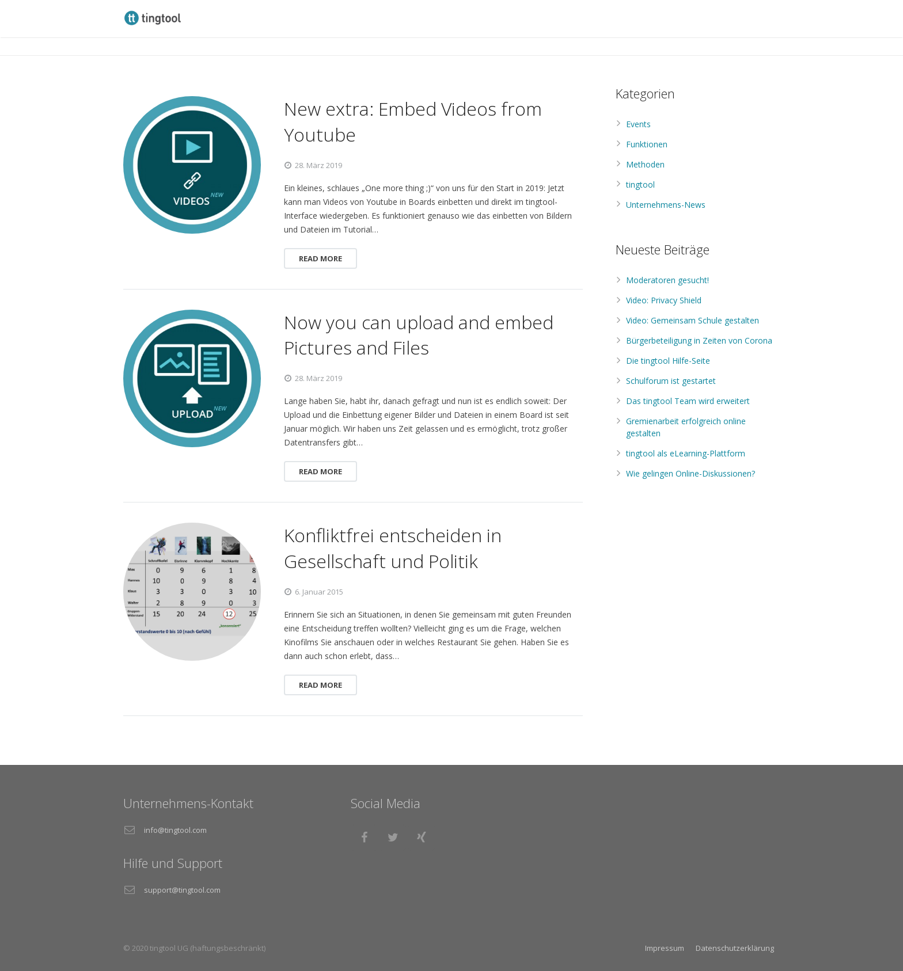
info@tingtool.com (175, 830)
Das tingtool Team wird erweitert (688, 400)
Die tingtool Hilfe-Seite (668, 360)
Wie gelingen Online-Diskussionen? (690, 473)
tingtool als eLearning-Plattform (685, 453)
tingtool (640, 184)
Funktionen (646, 144)
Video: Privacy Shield (663, 300)
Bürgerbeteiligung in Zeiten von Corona (699, 340)
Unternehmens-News (665, 204)
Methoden (645, 164)
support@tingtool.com (182, 890)
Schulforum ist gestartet (671, 380)
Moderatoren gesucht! (667, 280)
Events (638, 124)
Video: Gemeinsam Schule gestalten (692, 320)
